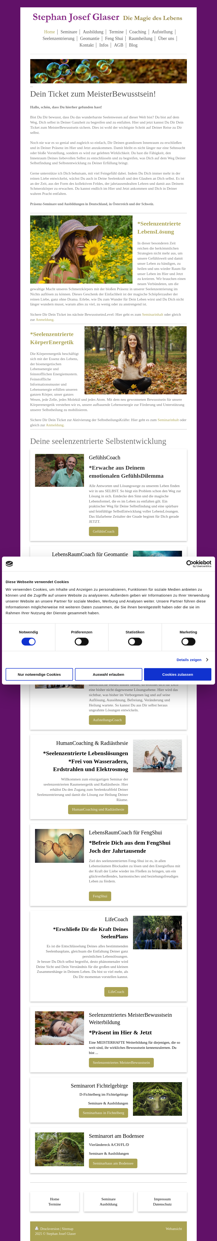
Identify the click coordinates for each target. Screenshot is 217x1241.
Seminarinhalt (152, 314)
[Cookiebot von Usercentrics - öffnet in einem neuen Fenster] (190, 563)
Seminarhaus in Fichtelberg (103, 1113)
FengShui (100, 896)
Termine (54, 1204)
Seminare (108, 1199)
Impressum (162, 1199)
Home (54, 1199)
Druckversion (47, 1229)
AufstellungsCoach (107, 720)
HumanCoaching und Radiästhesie (98, 809)
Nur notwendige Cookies (39, 674)
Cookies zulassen (177, 674)
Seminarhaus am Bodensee (113, 1163)
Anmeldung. (45, 319)
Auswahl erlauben (108, 674)
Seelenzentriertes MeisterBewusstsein (121, 1062)
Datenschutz (162, 1204)
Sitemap (67, 1229)
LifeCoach (116, 992)
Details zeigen (189, 659)
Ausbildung (108, 1204)
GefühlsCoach (103, 531)
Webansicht (174, 1229)
